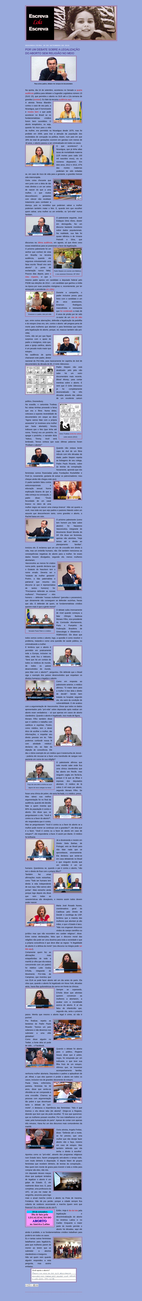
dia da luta (73, 1210)
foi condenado (66, 311)
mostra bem (33, 112)
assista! (37, 99)
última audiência (45, 242)
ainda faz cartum (75, 434)
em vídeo (50, 289)
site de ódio (76, 317)
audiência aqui (65, 99)
